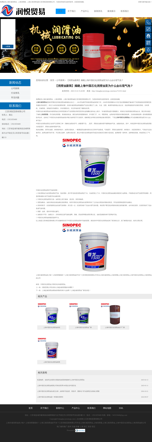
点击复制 (80, 419)
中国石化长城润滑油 (58, 284)
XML (121, 408)
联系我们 (125, 11)
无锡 (73, 427)
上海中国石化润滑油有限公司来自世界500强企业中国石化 (56, 385)
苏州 (69, 427)
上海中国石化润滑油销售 (51, 362)
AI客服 (8, 46)
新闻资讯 (98, 11)
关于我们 (72, 11)
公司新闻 (15, 88)
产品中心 (85, 11)
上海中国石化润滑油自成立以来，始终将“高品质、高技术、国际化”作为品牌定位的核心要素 (68, 391)
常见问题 (15, 97)
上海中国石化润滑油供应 (51, 327)
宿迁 (93, 427)
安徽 (77, 427)
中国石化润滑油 (46, 284)
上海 (81, 427)
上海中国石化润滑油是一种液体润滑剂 (50, 397)
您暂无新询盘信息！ (145, 2)
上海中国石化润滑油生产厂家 (115, 327)
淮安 (89, 427)
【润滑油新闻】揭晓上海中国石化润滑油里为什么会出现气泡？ (95, 80)
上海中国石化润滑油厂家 (83, 327)
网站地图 (107, 408)
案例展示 (111, 11)
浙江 (85, 427)
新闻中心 (60, 408)
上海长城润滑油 (11, 2)
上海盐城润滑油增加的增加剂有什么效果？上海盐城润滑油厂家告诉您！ (66, 290)
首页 (60, 11)
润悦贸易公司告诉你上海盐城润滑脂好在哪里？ (58, 287)
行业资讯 (15, 93)
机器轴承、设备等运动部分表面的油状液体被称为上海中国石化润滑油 (60, 380)
